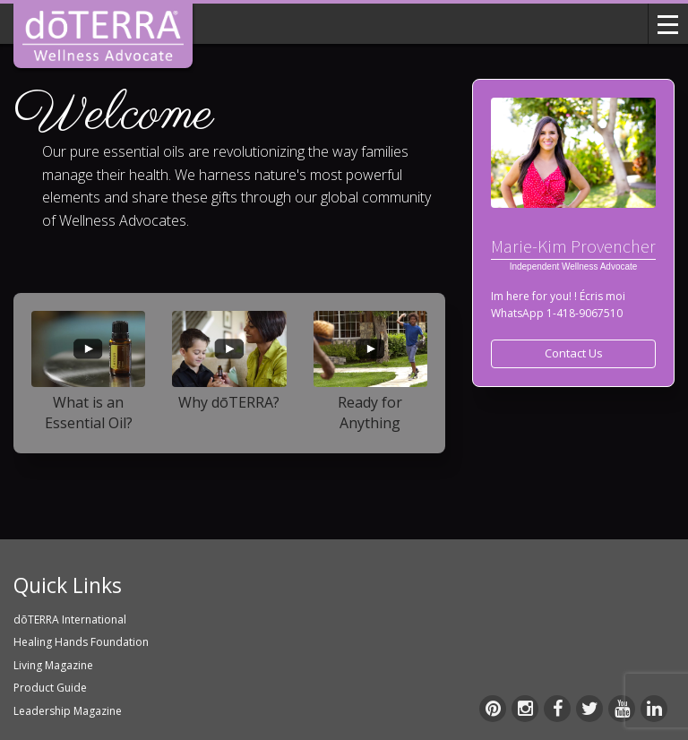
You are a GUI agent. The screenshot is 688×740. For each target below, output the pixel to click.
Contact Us (574, 353)
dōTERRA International (69, 619)
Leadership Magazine (67, 710)
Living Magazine (53, 665)
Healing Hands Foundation (81, 642)
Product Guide (50, 687)
